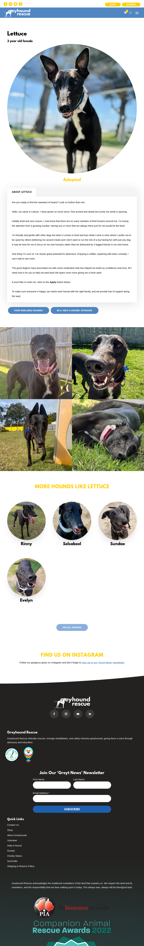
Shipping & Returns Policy (20, 866)
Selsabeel (72, 544)
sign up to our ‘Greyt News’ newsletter (103, 662)
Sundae (117, 544)
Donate (131, 5)
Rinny (26, 544)
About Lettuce (22, 192)
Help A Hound (14, 845)
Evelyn (26, 600)
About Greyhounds (17, 835)
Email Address (41, 793)
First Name (38, 779)
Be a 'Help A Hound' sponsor (74, 310)
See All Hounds (72, 627)
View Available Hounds (28, 310)
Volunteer (12, 840)
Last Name (79, 779)
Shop (113, 5)
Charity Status (14, 856)
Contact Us (13, 825)
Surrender (12, 861)
